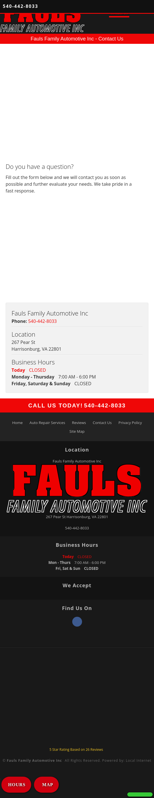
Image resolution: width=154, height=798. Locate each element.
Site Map (77, 431)
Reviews (79, 422)
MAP (47, 784)
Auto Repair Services (47, 422)
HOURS (17, 784)
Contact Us (102, 422)
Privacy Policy (130, 422)
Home (17, 422)
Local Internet (138, 760)
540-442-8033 (20, 6)
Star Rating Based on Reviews (76, 749)
